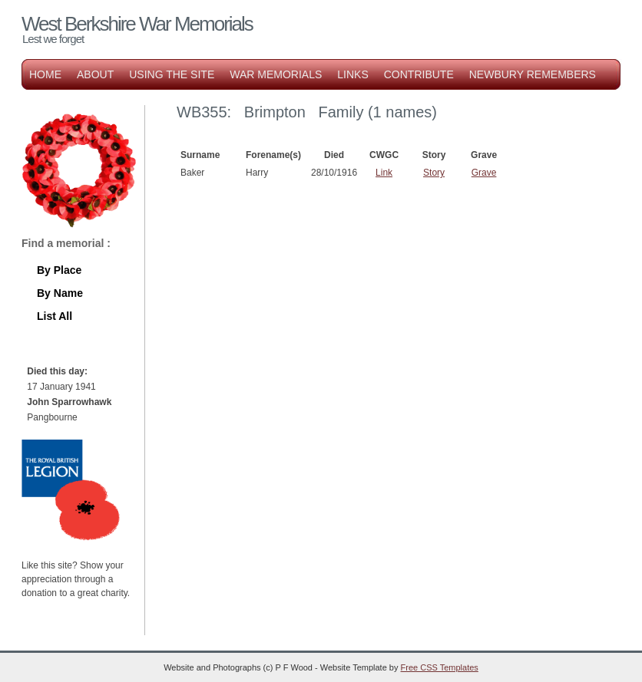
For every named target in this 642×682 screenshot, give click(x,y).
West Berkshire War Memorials (137, 23)
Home (45, 74)
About (95, 74)
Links (352, 74)
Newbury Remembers (532, 74)
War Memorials (276, 74)
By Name (60, 293)
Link (384, 172)
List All (54, 316)
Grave (484, 172)
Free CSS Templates (439, 667)
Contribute (419, 74)
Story (434, 172)
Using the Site (171, 74)
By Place (59, 270)
